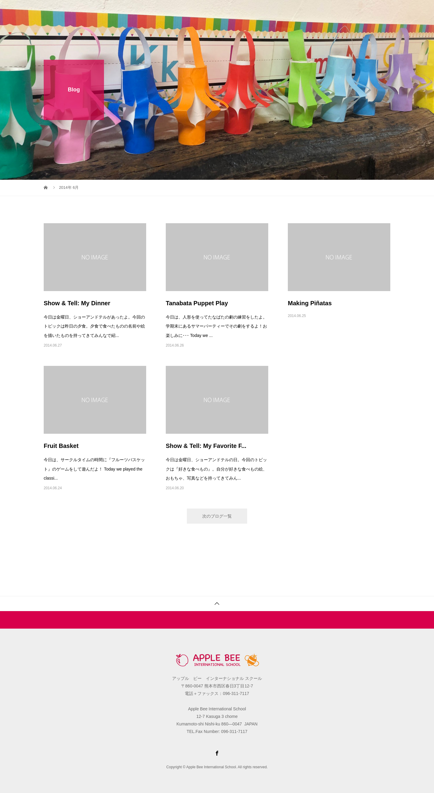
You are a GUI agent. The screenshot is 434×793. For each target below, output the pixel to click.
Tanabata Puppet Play (197, 303)
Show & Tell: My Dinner (77, 303)
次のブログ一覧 (217, 516)
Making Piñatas (310, 303)
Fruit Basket (61, 445)
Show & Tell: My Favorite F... (206, 445)
